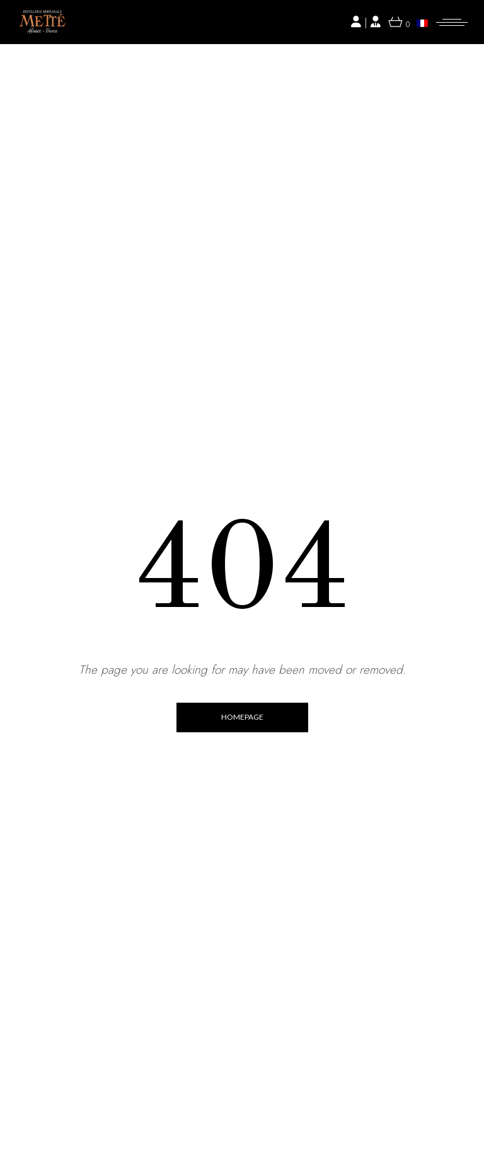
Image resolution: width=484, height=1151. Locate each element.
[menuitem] (422, 23)
